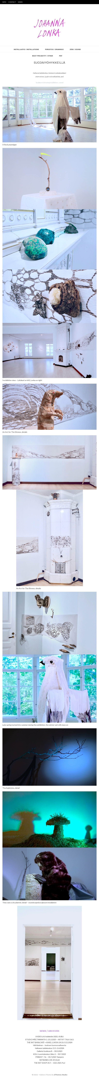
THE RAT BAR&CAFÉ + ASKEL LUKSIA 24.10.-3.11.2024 (49, 1042)
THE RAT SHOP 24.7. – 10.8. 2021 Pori (49, 1063)
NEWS (20, 2)
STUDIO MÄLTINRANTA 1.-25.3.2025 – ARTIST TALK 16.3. (49, 1039)
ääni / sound (75, 49)
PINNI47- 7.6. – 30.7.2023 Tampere (49, 1057)
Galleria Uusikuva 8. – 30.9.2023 (49, 1051)
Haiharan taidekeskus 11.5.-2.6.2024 (49, 1048)
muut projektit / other (42, 56)
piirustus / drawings (54, 49)
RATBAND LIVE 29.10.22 (49, 1060)
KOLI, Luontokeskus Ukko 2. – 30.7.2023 (49, 1054)
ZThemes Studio (60, 1075)
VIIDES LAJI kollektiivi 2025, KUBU (49, 1036)
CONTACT (12, 2)
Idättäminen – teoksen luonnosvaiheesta (49, 1045)
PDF (60, 56)
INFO (4, 2)
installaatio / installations (26, 49)
